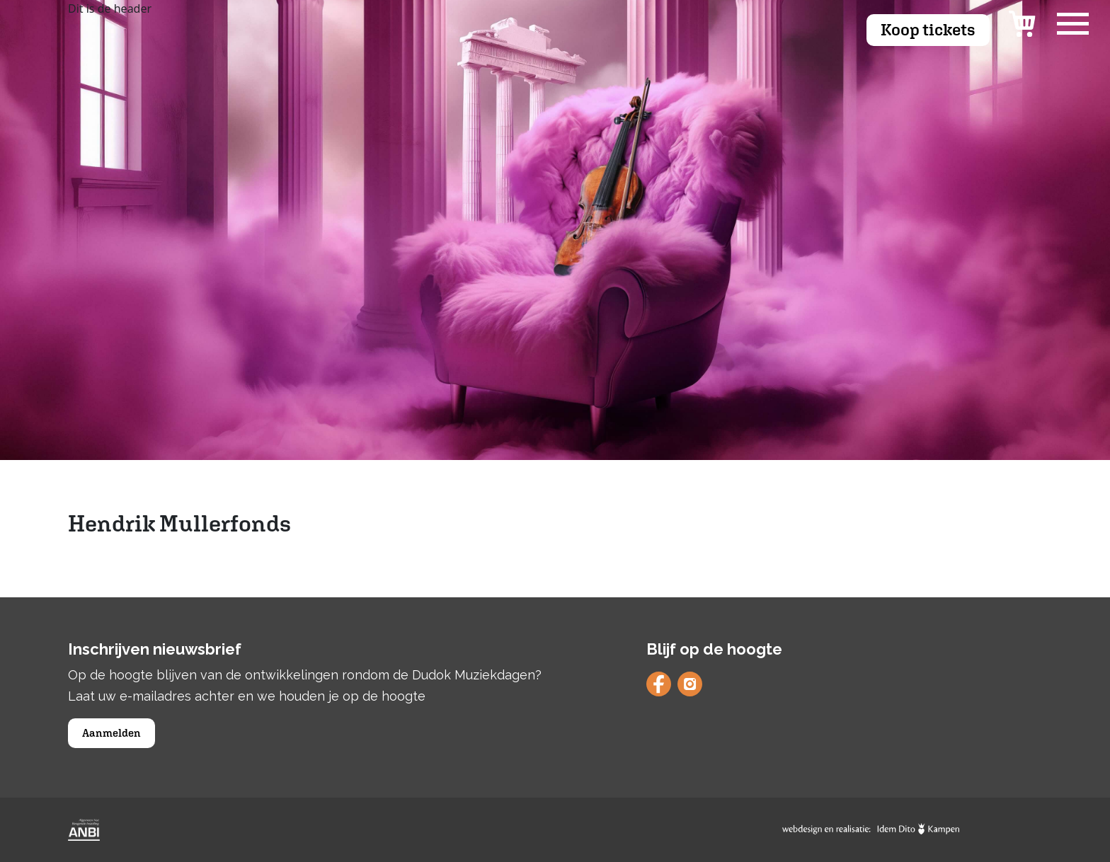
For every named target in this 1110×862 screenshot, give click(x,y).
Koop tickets (928, 29)
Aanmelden (111, 733)
